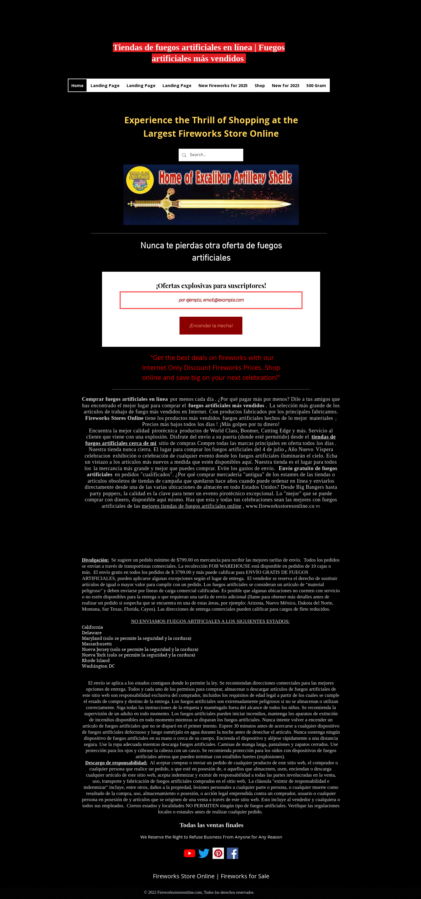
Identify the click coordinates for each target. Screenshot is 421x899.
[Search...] (210, 155)
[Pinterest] (218, 853)
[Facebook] (232, 853)
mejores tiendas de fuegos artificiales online (191, 506)
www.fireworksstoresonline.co (280, 506)
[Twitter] (204, 853)
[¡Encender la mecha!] (211, 326)
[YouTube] (189, 853)
